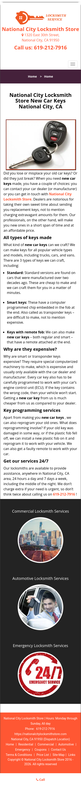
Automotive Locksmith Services (40, 578)
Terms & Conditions (19, 755)
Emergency (22, 749)
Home (32, 76)
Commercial (46, 744)
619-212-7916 (50, 47)
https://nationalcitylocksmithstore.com (40, 734)
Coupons (41, 749)
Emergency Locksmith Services (40, 645)
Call (40, 780)
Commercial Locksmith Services (40, 511)
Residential (25, 744)
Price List (43, 755)
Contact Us (58, 749)
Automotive (66, 744)
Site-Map (59, 755)
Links (71, 755)
